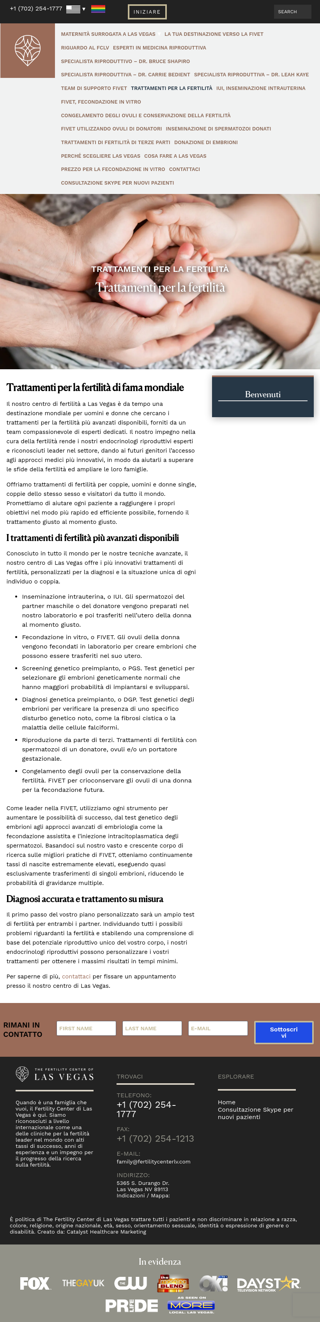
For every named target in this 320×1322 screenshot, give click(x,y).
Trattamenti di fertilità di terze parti (115, 142)
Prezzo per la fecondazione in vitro (113, 169)
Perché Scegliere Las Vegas (100, 156)
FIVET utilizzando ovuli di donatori (111, 129)
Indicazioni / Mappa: (143, 1195)
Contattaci (184, 169)
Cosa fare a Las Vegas (175, 156)
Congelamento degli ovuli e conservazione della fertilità (145, 115)
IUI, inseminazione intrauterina (261, 88)
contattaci (76, 976)
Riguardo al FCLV (85, 48)
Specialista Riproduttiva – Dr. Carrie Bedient (125, 75)
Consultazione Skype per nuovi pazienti (117, 183)
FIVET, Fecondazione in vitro (101, 102)
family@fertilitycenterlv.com (154, 1161)
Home (227, 1102)
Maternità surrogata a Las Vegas (108, 34)
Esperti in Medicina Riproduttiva (159, 48)
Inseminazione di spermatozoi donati (218, 129)
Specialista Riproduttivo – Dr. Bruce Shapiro (125, 61)
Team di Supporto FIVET (94, 88)
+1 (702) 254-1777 (36, 8)
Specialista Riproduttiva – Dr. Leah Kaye (251, 75)
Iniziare (147, 12)
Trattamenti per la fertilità (171, 88)
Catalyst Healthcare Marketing (107, 1232)
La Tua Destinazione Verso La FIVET (213, 34)
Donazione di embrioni (206, 142)
